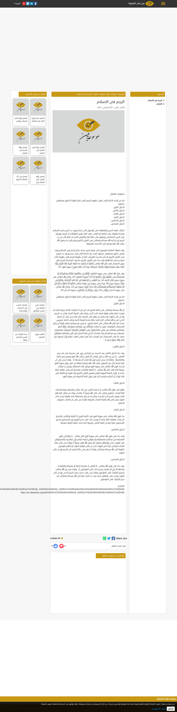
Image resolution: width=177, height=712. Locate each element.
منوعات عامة (111, 94)
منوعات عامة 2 (99, 94)
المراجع (159, 104)
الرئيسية (121, 94)
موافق (171, 708)
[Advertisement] (88, 28)
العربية (17, 3)
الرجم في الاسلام (155, 100)
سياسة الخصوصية (159, 709)
